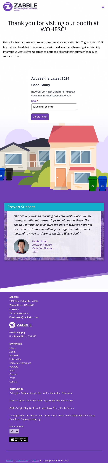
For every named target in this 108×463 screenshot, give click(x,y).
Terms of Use (22, 460)
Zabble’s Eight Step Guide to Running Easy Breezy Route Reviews (42, 408)
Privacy (9, 460)
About (12, 351)
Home (12, 347)
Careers (13, 374)
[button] (103, 6)
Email (34, 101)
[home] (18, 6)
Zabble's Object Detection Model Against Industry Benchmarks (41, 400)
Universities (15, 359)
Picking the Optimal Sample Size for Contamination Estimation (41, 393)
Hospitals (14, 355)
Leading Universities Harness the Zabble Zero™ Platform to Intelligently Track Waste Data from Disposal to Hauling (52, 417)
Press (12, 377)
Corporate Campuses (20, 362)
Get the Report (40, 116)
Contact (13, 381)
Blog (11, 370)
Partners (13, 366)
